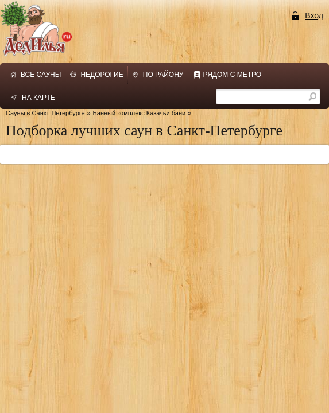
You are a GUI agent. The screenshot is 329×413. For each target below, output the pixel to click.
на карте (38, 97)
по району (163, 75)
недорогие (101, 75)
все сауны (41, 75)
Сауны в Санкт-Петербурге (45, 113)
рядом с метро (232, 75)
